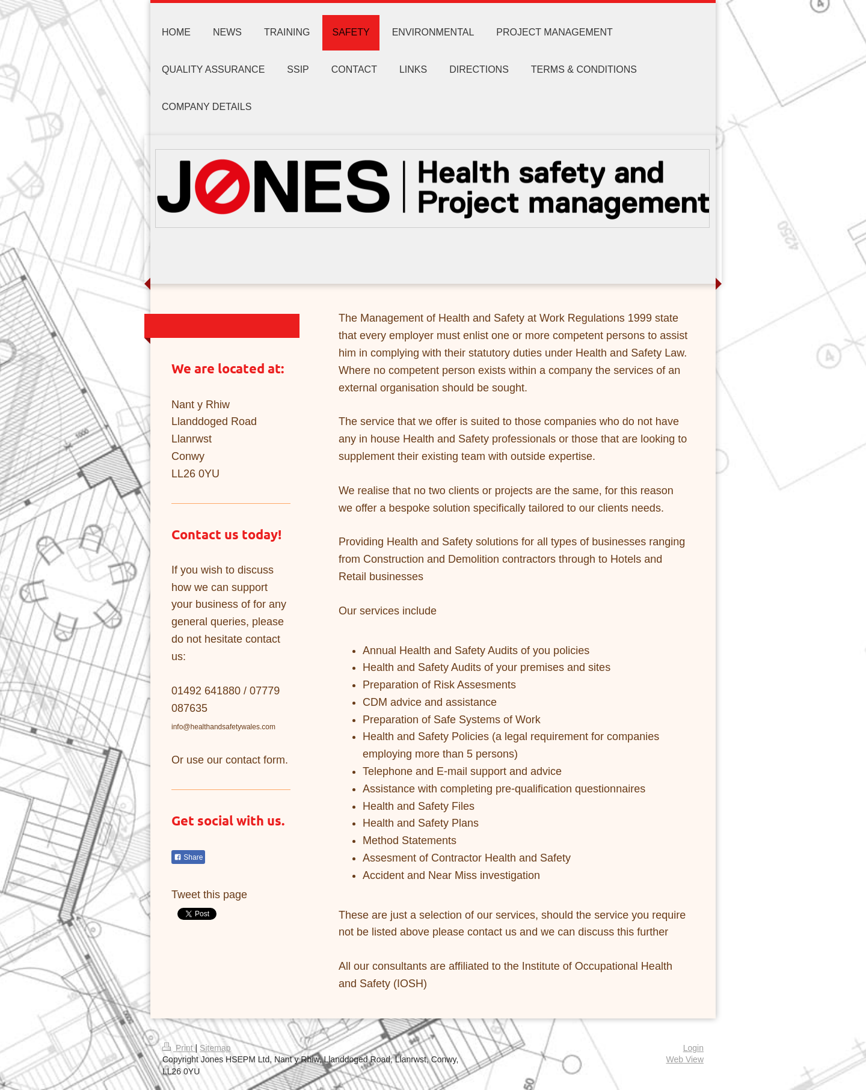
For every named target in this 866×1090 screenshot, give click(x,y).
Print (178, 1048)
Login (693, 1048)
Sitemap (215, 1048)
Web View (685, 1059)
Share (188, 857)
